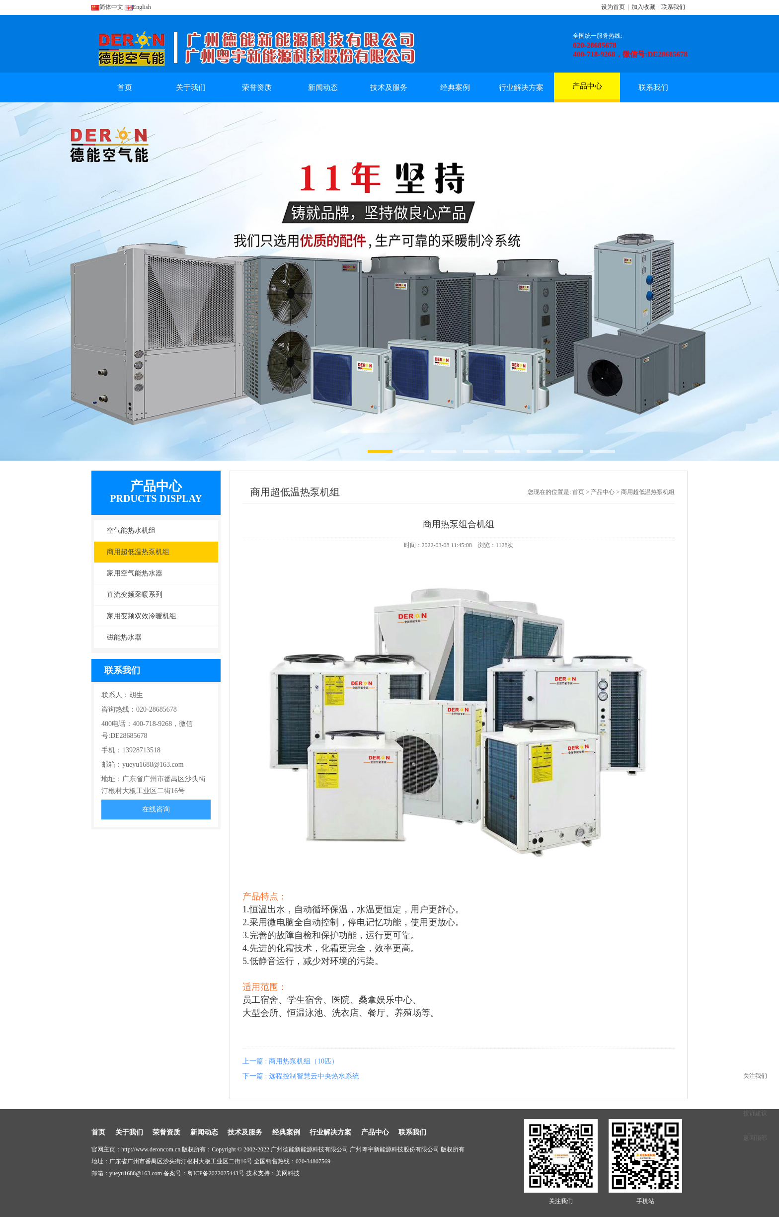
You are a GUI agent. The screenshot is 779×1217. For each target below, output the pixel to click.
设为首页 (613, 6)
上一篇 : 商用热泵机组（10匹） (290, 1061)
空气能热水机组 (131, 530)
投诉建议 (755, 1113)
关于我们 (191, 87)
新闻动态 (323, 87)
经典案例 (455, 87)
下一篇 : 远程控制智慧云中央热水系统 (300, 1076)
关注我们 (755, 1075)
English (138, 6)
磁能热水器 (124, 637)
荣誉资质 (257, 87)
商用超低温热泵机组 (138, 552)
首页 (124, 87)
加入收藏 (643, 6)
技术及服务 (388, 87)
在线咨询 (156, 809)
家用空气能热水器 (134, 573)
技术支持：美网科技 (273, 1173)
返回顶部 (755, 1138)
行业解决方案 (521, 87)
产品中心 (587, 90)
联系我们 (673, 6)
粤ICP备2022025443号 (215, 1173)
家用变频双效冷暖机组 (141, 616)
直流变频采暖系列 (134, 594)
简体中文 (107, 6)
